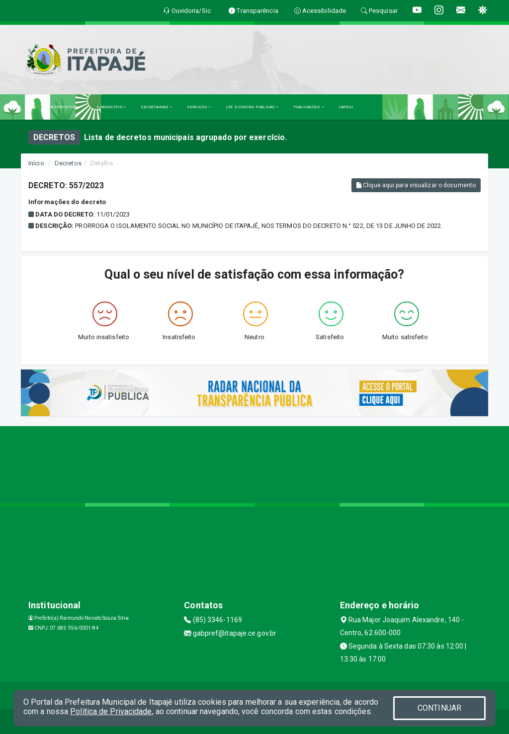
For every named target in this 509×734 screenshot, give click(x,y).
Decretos (68, 163)
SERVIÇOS (199, 107)
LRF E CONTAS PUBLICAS (252, 107)
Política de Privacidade (111, 711)
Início (36, 163)
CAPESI (346, 107)
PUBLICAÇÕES (308, 107)
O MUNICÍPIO (111, 107)
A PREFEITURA (66, 107)
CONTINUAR (439, 708)
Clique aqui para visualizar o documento (416, 185)
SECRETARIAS (156, 107)
